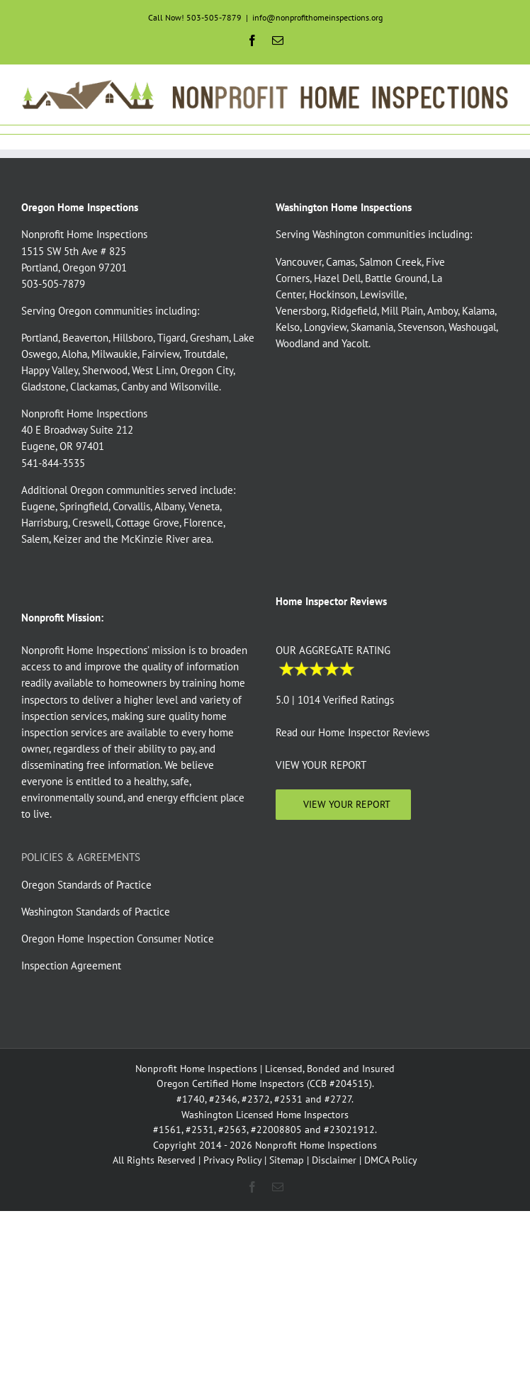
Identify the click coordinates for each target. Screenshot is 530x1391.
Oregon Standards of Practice (86, 884)
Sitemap (286, 1160)
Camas (340, 262)
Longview (325, 327)
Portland (39, 337)
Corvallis (131, 506)
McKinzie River (155, 539)
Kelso (288, 327)
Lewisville (382, 294)
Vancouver (299, 262)
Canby (134, 386)
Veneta (204, 506)
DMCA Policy (390, 1160)
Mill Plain (402, 310)
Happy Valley (49, 370)
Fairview (160, 354)
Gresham (209, 337)
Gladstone (43, 386)
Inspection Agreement (71, 965)
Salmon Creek (390, 262)
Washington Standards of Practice (95, 911)
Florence (203, 522)
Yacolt (355, 343)
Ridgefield (354, 310)
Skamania (372, 327)
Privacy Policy (232, 1160)
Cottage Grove (147, 522)
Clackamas (93, 386)
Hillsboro (133, 337)
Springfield (84, 506)
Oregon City (206, 370)
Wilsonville (194, 386)
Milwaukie (114, 354)
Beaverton (85, 337)
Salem (35, 539)
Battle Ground (396, 278)
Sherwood (105, 370)
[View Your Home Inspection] (343, 804)
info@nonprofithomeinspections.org (317, 17)
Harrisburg (44, 522)
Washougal (472, 327)
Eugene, (39, 506)
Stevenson (420, 327)
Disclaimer (334, 1160)
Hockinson (332, 294)
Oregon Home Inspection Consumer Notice (117, 938)
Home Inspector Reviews (373, 732)
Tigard (171, 337)
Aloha (74, 354)
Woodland (298, 343)
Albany (169, 506)
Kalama (478, 310)
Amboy (442, 310)
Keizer (67, 539)
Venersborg (301, 310)
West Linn (154, 370)
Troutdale (204, 354)
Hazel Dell (337, 278)
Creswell (91, 522)
